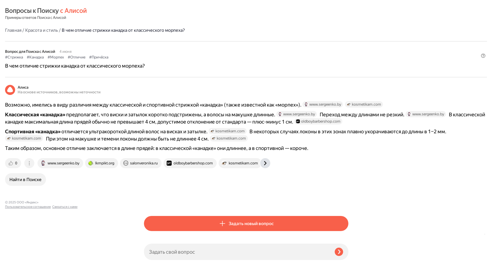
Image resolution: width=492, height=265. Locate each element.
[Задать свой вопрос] (236, 252)
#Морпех (194, 41)
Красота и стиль (180, 13)
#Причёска (237, 41)
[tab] (152, 200)
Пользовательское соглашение (28, 253)
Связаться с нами (17, 257)
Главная (152, 13)
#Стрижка (153, 41)
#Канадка (174, 41)
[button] (344, 51)
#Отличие (215, 41)
